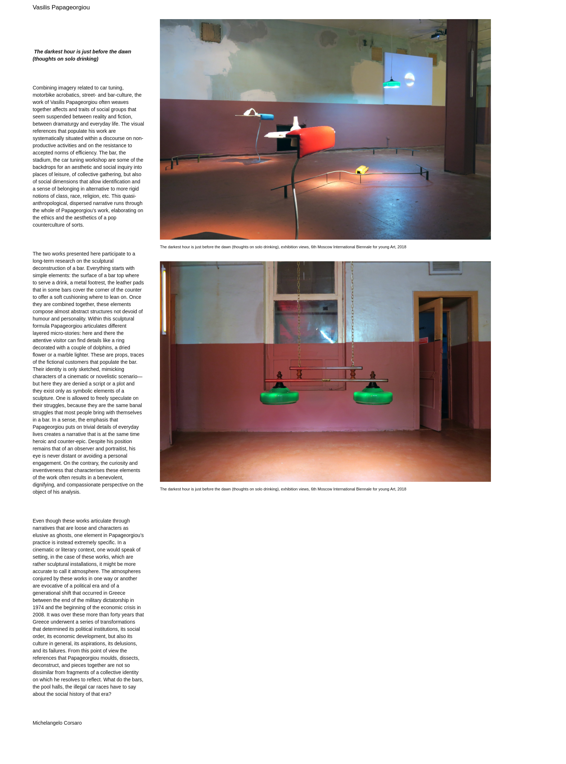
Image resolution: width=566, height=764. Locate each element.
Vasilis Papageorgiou (61, 7)
